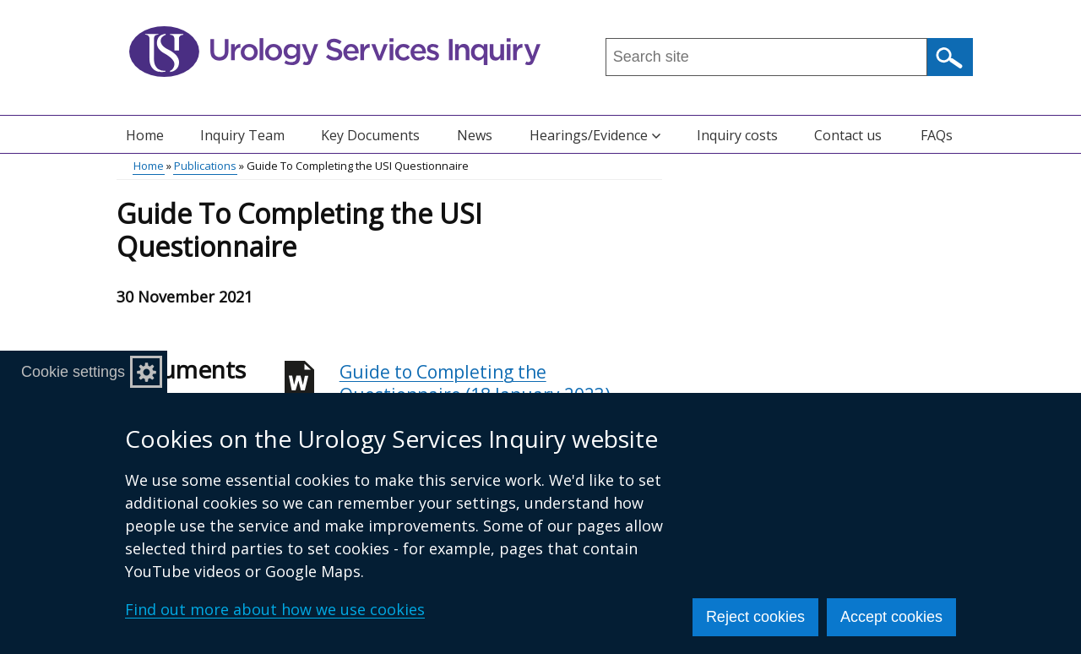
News (474, 135)
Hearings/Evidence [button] (595, 135)
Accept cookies (891, 616)
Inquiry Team (242, 135)
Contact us (848, 135)
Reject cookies (755, 616)
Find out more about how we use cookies (275, 609)
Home (145, 135)
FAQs (937, 135)
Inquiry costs (737, 135)
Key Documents (370, 135)
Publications (205, 165)
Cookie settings (73, 371)
